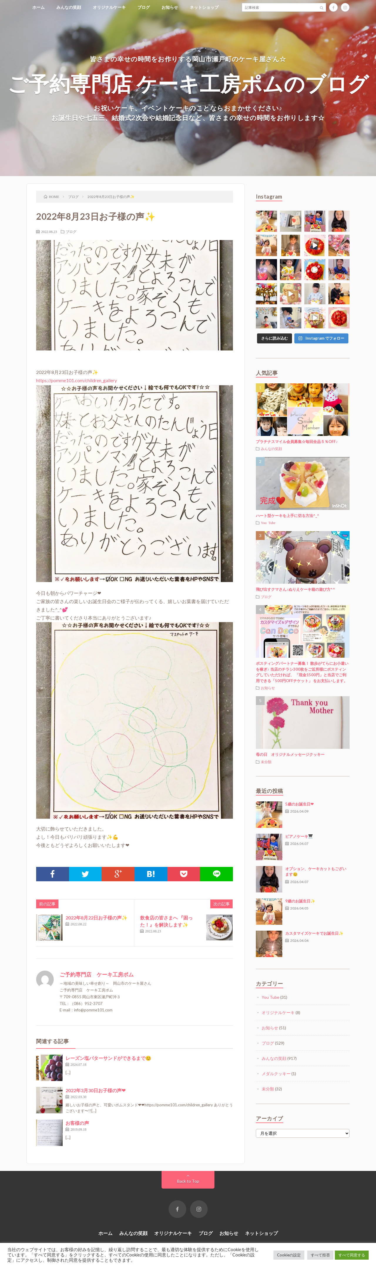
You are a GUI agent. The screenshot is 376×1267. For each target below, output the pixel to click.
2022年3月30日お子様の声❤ (95, 1090)
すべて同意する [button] (351, 1255)
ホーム (38, 7)
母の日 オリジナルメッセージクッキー (290, 754)
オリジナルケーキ (109, 7)
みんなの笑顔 (68, 7)
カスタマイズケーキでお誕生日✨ (314, 933)
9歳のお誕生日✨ (300, 901)
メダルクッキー (276, 1073)
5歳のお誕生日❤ (299, 804)
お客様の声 (77, 1123)
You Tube (268, 522)
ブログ (143, 7)
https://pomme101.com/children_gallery (76, 380)
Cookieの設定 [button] (289, 1255)
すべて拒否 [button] (320, 1255)
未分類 (266, 761)
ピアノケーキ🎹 (299, 836)
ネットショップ (204, 7)
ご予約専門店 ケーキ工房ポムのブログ (188, 83)
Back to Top (188, 1181)
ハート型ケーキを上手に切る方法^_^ (287, 515)
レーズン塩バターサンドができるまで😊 (108, 1058)
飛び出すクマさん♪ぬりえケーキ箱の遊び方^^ (295, 589)
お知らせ (170, 7)
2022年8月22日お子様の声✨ (96, 917)
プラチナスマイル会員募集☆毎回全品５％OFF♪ (297, 441)
